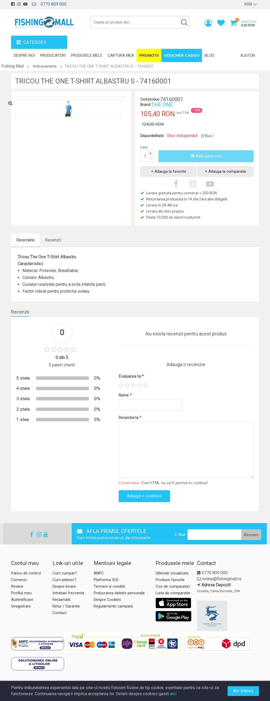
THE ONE (162, 104)
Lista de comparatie (173, 593)
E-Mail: (180, 534)
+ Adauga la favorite (168, 171)
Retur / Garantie (66, 606)
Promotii (149, 55)
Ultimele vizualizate (172, 573)
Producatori (53, 55)
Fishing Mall (12, 66)
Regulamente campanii (113, 606)
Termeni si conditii (109, 586)
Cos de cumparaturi (173, 586)
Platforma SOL (106, 579)
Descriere (25, 239)
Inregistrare (21, 606)
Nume (125, 395)
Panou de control (26, 573)
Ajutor (247, 55)
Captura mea (121, 55)
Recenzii (53, 239)
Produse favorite (170, 579)
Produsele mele (86, 55)
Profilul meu (21, 593)
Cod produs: (150, 99)
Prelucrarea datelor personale (119, 593)
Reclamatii (61, 599)
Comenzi (19, 579)
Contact (59, 612)
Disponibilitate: (152, 136)
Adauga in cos (206, 155)
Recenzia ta (130, 417)
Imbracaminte (45, 66)
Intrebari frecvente (68, 593)
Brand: (145, 104)
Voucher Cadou (181, 55)
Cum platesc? (64, 579)
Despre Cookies (107, 599)
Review (17, 586)
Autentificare (22, 599)
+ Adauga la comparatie (225, 171)
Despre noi (24, 55)
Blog (209, 55)
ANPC (99, 573)
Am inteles (243, 690)
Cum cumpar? (64, 573)
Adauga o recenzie (144, 495)
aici (173, 693)
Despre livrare (64, 586)
